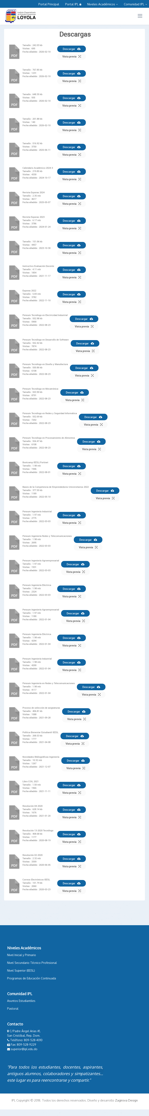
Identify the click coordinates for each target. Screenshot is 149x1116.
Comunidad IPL (135, 4)
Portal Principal (48, 4)
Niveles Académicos (102, 4)
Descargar (72, 49)
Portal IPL (73, 4)
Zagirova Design (126, 1100)
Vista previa (71, 56)
